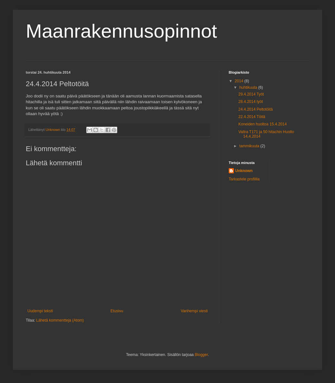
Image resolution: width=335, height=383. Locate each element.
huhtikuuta (248, 87)
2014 (239, 81)
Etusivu (116, 311)
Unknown (244, 171)
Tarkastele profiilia (244, 179)
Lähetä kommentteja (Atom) (60, 320)
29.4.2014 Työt (251, 94)
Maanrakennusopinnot (121, 31)
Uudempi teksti (40, 311)
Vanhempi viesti (194, 311)
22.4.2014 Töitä (251, 116)
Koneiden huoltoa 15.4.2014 (262, 124)
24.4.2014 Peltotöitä (255, 109)
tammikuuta (249, 146)
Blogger (201, 354)
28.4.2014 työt (250, 101)
